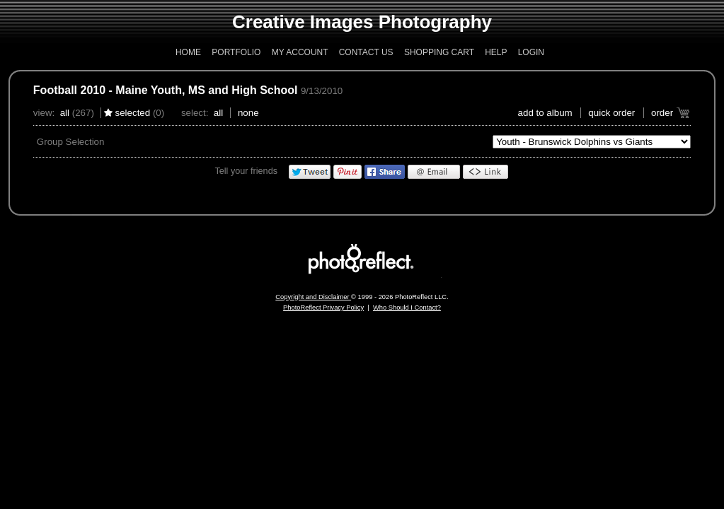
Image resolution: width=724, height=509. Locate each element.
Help (496, 52)
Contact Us (366, 52)
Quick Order (611, 112)
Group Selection (71, 141)
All (64, 112)
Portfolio (236, 52)
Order (662, 112)
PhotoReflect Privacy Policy (323, 307)
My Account (300, 52)
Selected (133, 112)
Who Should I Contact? (407, 307)
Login (531, 52)
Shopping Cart (439, 52)
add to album (545, 112)
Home (188, 52)
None (248, 112)
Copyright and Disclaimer (313, 296)
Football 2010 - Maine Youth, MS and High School (165, 90)
